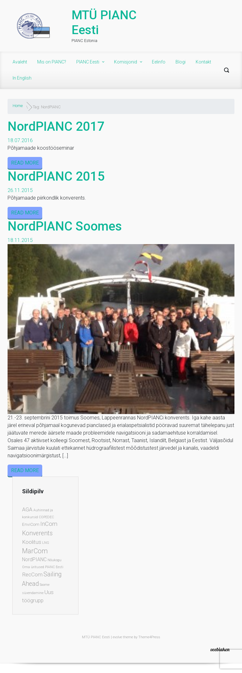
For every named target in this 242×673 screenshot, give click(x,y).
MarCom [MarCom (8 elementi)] (35, 551)
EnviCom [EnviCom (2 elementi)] (30, 524)
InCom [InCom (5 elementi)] (48, 523)
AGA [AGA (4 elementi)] (27, 509)
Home (18, 105)
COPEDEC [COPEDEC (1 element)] (46, 517)
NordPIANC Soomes (65, 226)
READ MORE (25, 163)
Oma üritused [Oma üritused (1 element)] (33, 567)
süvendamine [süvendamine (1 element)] (32, 593)
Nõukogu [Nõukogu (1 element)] (54, 560)
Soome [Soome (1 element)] (44, 585)
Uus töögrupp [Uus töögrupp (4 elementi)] (38, 596)
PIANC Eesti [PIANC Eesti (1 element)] (54, 567)
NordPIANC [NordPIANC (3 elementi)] (34, 559)
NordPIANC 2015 (56, 176)
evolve (117, 637)
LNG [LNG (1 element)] (45, 543)
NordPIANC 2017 (56, 126)
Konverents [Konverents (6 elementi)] (37, 533)
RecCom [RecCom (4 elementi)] (32, 574)
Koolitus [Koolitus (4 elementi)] (31, 542)
